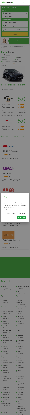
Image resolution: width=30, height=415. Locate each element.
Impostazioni (21, 213)
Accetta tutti (21, 217)
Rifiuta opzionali (10, 213)
